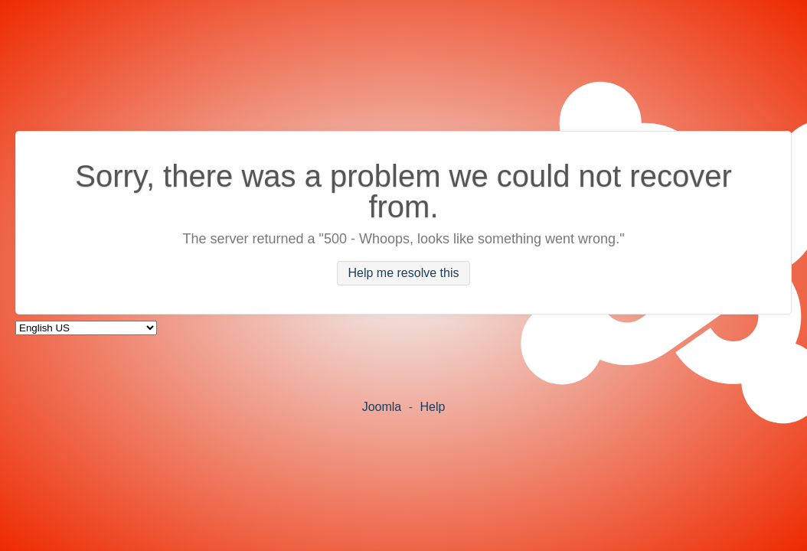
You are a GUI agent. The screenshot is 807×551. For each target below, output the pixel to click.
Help (432, 406)
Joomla (382, 406)
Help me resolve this (403, 273)
